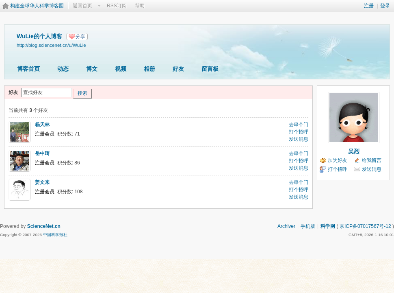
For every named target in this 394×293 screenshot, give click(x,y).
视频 (120, 69)
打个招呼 (298, 132)
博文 (91, 69)
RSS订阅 (117, 6)
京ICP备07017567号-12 (365, 226)
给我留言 (371, 160)
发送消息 (298, 139)
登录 (385, 6)
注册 (369, 6)
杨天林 (42, 124)
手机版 (308, 226)
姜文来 (42, 182)
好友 (178, 69)
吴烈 (353, 151)
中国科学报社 (55, 234)
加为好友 (337, 160)
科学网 (327, 226)
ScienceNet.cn (44, 226)
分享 (80, 36)
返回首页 (82, 6)
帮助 (140, 6)
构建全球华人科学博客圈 (37, 6)
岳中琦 (42, 153)
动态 (63, 69)
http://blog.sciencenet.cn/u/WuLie (51, 45)
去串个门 (298, 124)
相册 (149, 69)
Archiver (286, 226)
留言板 (210, 69)
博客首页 (28, 69)
